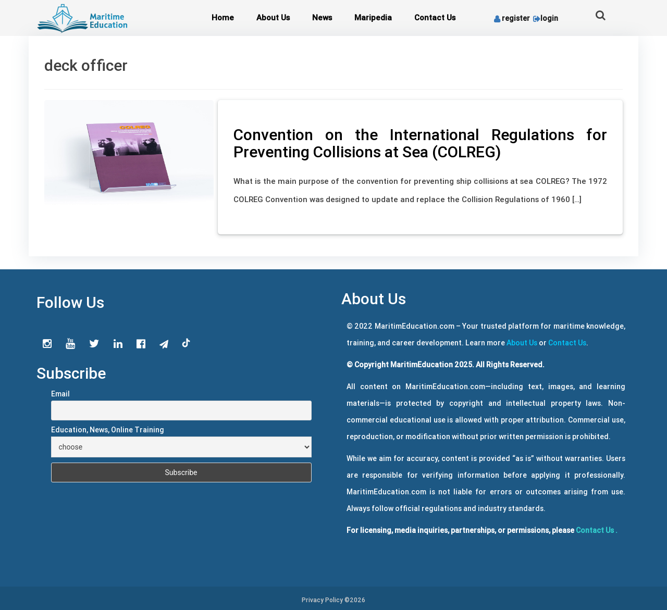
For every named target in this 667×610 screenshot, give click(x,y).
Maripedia (373, 17)
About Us (273, 17)
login (545, 18)
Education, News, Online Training (107, 429)
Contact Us (434, 17)
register (512, 18)
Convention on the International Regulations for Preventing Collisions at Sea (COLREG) (420, 143)
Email (60, 394)
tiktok (186, 343)
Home (223, 17)
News (322, 17)
